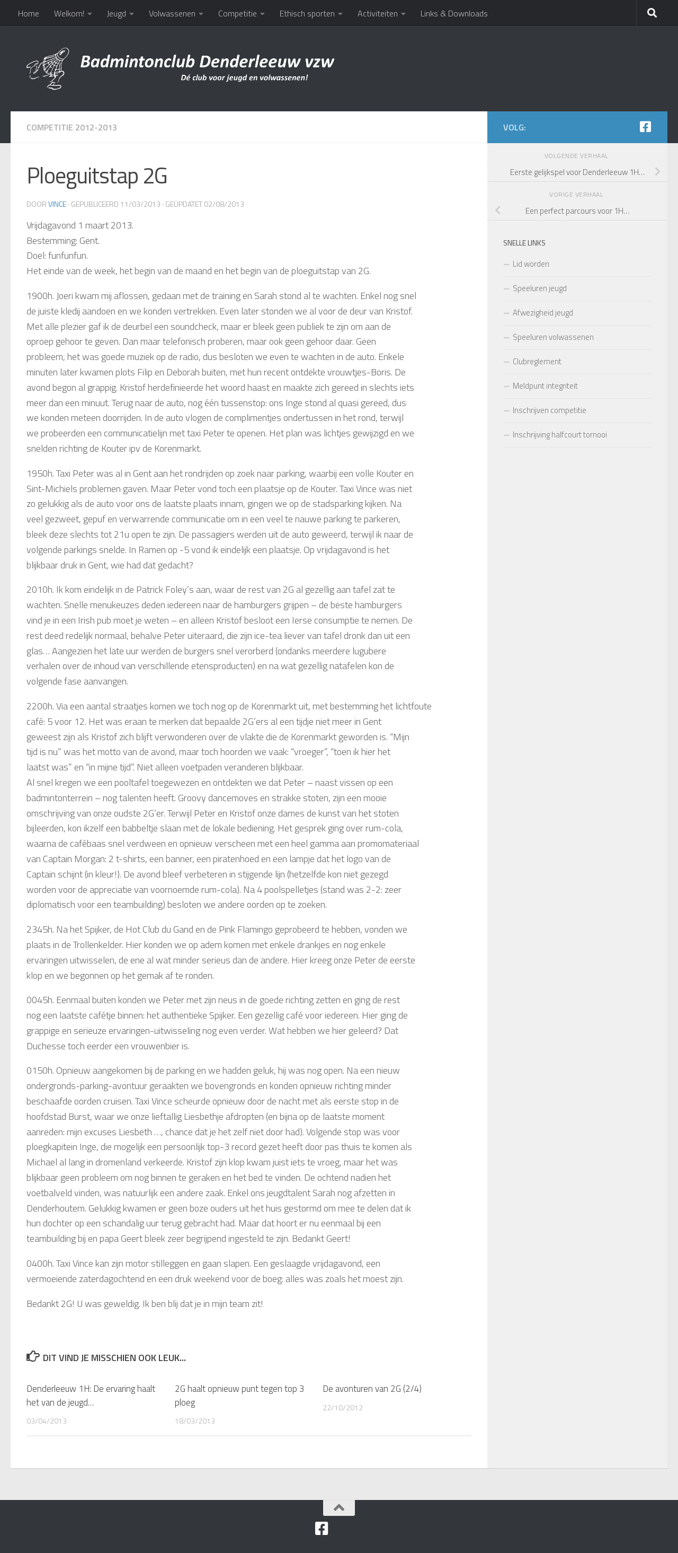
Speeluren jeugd (540, 288)
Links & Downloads (454, 13)
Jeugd (116, 13)
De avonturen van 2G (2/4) (372, 1389)
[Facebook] (645, 126)
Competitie (237, 13)
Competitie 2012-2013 (71, 127)
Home (28, 13)
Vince (57, 203)
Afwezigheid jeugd (543, 312)
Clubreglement (537, 361)
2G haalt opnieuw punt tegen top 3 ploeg (240, 1395)
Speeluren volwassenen (553, 337)
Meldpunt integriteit (545, 386)
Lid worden (531, 264)
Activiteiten (378, 13)
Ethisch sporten (307, 13)
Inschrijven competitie (549, 410)
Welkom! (69, 13)
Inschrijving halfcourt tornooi (560, 434)
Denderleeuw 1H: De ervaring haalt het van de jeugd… (90, 1395)
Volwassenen (172, 13)
